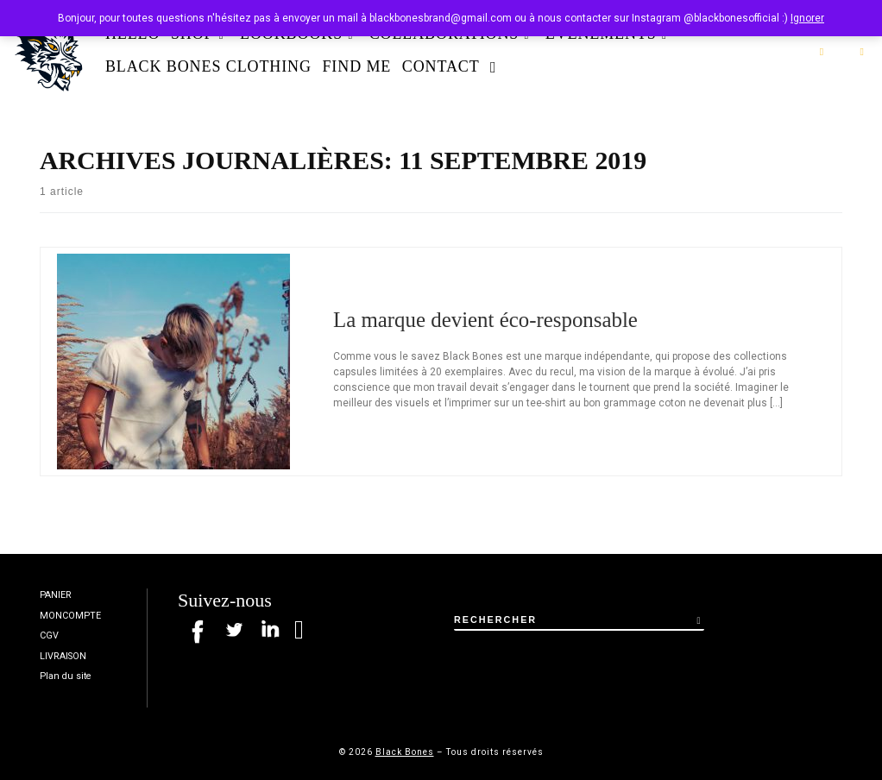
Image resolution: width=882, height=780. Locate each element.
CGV (49, 635)
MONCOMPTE (70, 615)
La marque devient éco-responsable (485, 319)
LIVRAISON (63, 656)
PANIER (56, 595)
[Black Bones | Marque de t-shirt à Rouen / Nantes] (49, 48)
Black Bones (404, 752)
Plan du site (65, 676)
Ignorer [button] (807, 18)
